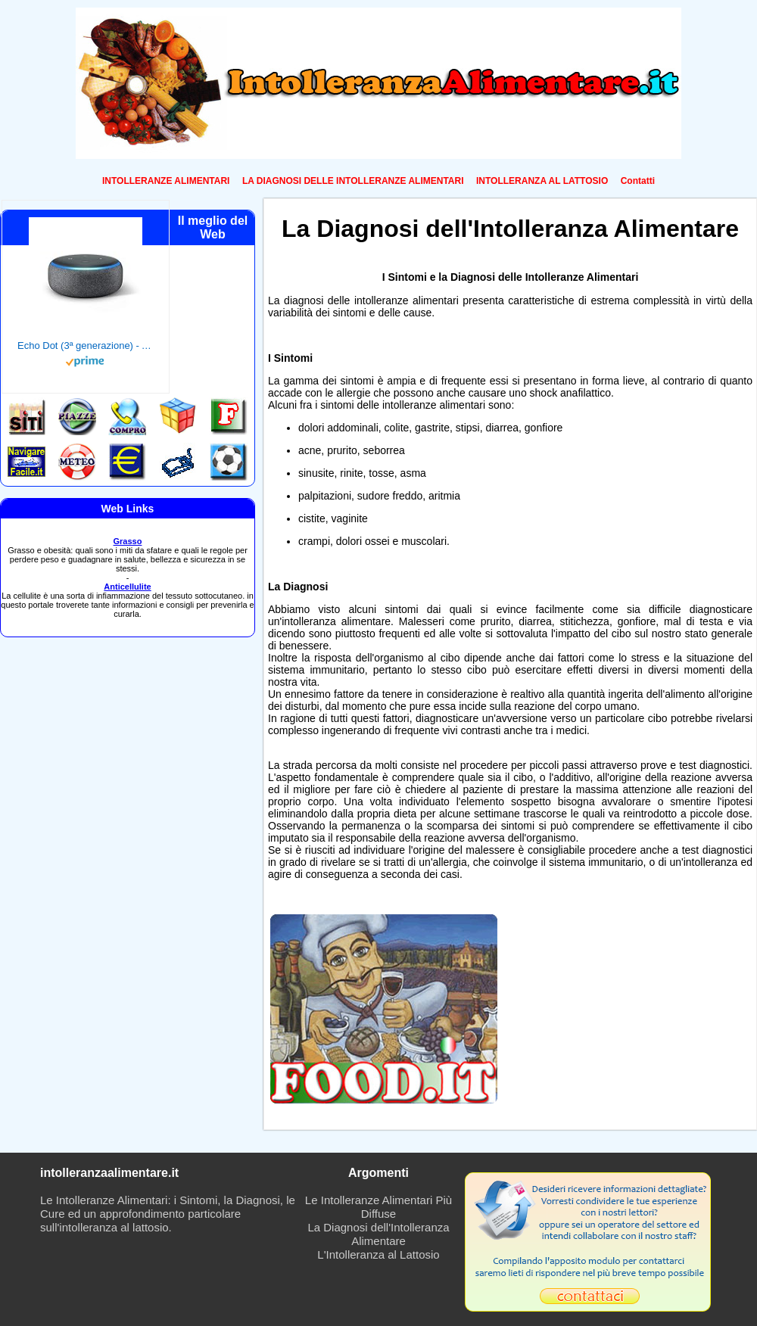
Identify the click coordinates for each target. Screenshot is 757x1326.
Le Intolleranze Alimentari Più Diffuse (378, 1207)
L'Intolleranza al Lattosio (378, 1254)
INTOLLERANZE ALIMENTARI (165, 181)
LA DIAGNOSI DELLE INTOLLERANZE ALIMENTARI (353, 181)
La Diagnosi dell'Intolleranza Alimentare (378, 1234)
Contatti (638, 181)
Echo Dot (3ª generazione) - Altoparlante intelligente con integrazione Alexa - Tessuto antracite (85, 345)
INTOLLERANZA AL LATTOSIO (542, 181)
